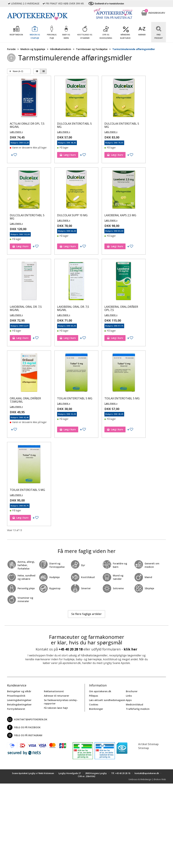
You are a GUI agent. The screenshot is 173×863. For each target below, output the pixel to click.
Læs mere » (16, 131)
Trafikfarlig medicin (138, 708)
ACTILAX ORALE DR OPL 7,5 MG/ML (27, 125)
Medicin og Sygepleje (32, 49)
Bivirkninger (96, 708)
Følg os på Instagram (24, 735)
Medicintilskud (134, 704)
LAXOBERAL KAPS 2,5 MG (120, 215)
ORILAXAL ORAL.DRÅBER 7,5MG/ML (25, 399)
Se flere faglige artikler (86, 614)
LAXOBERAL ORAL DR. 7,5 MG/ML (26, 308)
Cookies (93, 704)
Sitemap (143, 748)
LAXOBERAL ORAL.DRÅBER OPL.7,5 (121, 308)
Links (129, 695)
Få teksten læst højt (56, 707)
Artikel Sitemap (148, 744)
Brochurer (132, 691)
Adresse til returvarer (56, 695)
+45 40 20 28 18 (71, 649)
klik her (130, 649)
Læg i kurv (68, 154)
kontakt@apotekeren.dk (27, 719)
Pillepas (93, 695)
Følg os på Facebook (24, 727)
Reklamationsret (54, 691)
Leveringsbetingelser (19, 700)
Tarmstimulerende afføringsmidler (133, 49)
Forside (11, 49)
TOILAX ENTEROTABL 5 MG (74, 398)
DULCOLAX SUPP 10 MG (72, 215)
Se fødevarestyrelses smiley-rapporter (61, 701)
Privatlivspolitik (16, 695)
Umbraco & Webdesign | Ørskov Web (147, 779)
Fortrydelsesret (16, 708)
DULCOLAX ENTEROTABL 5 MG (74, 125)
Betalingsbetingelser (19, 704)
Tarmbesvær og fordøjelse (91, 49)
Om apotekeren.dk (100, 691)
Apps (129, 700)
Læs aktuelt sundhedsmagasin (107, 700)
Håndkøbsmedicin (60, 49)
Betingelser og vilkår (19, 691)
